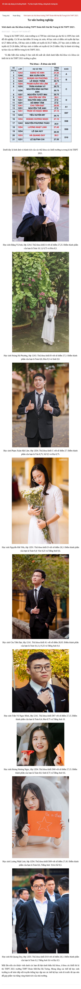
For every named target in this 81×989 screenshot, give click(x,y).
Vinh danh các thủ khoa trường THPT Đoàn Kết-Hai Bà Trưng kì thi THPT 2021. (38, 27)
